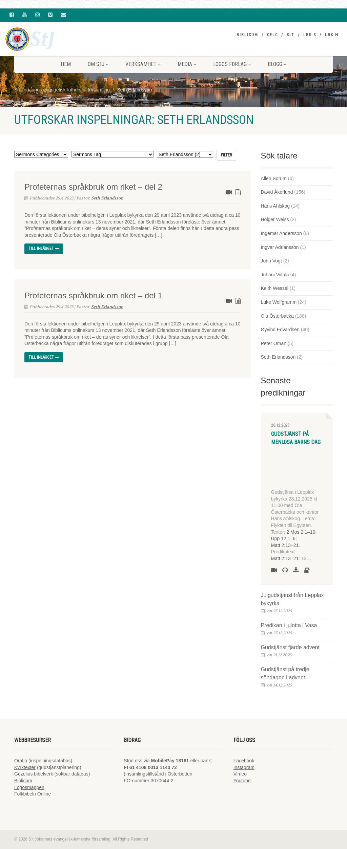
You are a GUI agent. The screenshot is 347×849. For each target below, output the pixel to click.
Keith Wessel (274, 288)
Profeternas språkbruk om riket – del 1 (93, 295)
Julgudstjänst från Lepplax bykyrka (292, 599)
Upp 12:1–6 (283, 538)
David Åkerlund (277, 192)
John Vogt (271, 260)
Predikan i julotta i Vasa (289, 625)
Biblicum (247, 35)
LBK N (332, 35)
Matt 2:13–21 (285, 545)
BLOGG (277, 64)
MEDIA (187, 64)
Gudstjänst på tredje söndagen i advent (285, 673)
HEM (66, 64)
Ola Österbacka (277, 316)
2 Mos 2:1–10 (300, 532)
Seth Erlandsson (107, 198)
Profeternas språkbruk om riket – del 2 (93, 186)
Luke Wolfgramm (279, 302)
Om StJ (98, 64)
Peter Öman (273, 343)
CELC (272, 35)
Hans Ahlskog (275, 206)
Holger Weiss (275, 219)
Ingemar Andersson (281, 233)
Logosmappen (29, 787)
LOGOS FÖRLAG (232, 64)
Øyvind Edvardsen (280, 329)
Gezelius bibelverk (33, 774)
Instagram (243, 767)
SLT (290, 35)
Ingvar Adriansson (280, 247)
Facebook (243, 760)
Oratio (20, 760)
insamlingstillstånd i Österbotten (158, 774)
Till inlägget (43, 248)
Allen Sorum (274, 178)
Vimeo (240, 774)
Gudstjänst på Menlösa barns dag (296, 438)
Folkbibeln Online (32, 794)
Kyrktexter (25, 767)
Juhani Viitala (275, 274)
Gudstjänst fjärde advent (290, 647)
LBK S (309, 35)
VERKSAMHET (143, 64)
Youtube (242, 780)
